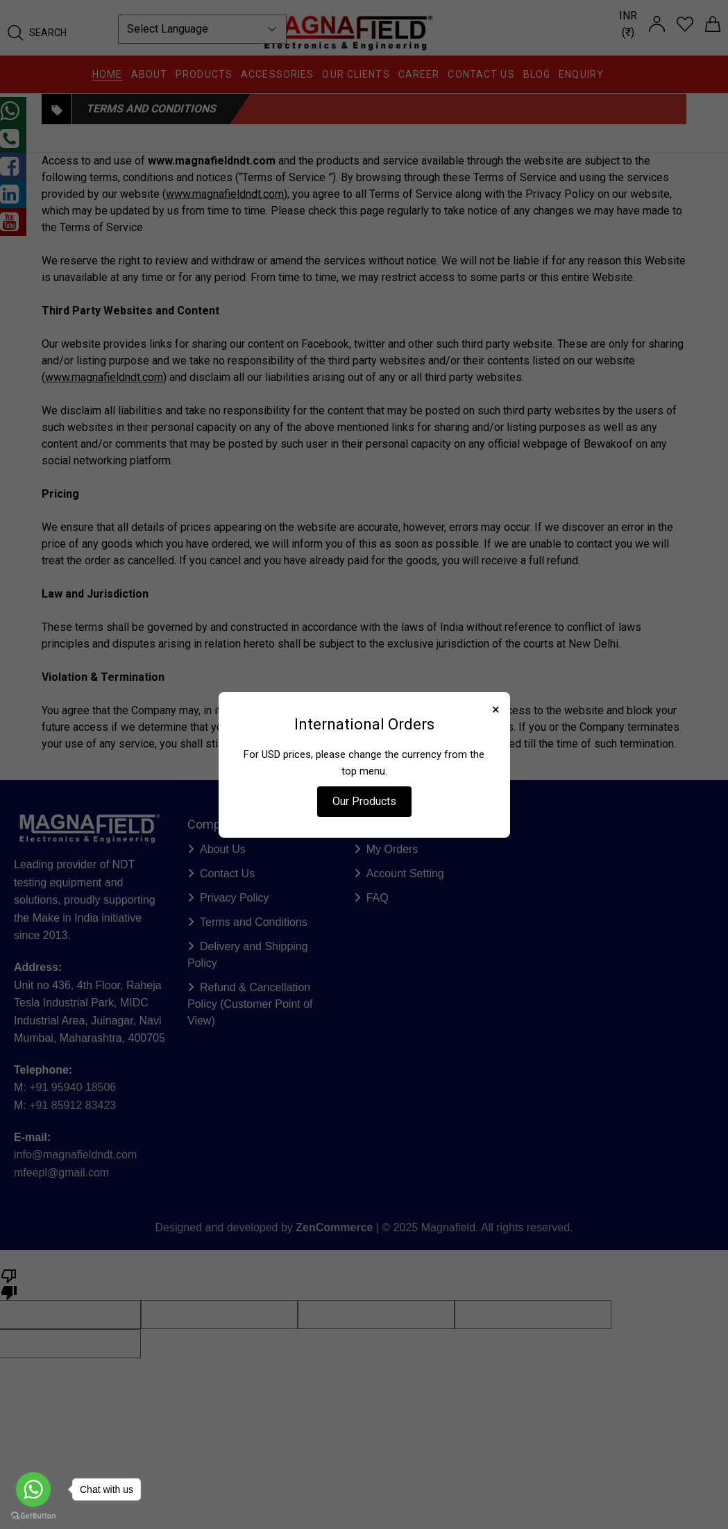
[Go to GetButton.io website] (33, 1515)
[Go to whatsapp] (33, 1489)
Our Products (364, 801)
